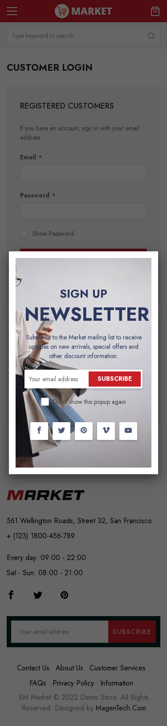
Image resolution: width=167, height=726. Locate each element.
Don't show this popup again (89, 401)
